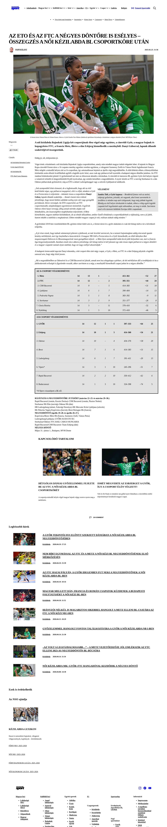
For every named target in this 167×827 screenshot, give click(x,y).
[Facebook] (145, 788)
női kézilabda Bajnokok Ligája (20, 162)
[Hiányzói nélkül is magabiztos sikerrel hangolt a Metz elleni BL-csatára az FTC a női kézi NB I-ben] (24, 620)
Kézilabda (46, 544)
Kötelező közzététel (142, 821)
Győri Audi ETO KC (17, 167)
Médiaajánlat (143, 804)
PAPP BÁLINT (21, 50)
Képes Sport (88, 19)
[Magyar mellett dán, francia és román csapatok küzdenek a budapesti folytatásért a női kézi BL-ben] (24, 601)
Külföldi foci (45, 797)
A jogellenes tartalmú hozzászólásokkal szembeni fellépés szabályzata (144, 812)
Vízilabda (95, 824)
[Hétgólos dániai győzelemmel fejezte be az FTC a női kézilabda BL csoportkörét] (67, 475)
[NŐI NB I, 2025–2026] (26, 754)
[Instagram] (140, 788)
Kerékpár (73, 812)
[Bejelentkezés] (124, 8)
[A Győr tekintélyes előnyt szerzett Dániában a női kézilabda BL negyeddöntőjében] (24, 545)
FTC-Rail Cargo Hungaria (19, 176)
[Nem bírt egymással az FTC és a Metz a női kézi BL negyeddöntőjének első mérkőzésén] (24, 563)
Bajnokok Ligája (48, 822)
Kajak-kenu (71, 808)
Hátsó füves (108, 19)
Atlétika (72, 800)
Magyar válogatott (24, 818)
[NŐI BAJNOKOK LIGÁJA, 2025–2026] (26, 772)
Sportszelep (115, 797)
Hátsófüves (24, 811)
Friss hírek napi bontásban (63, 19)
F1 (86, 8)
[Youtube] (149, 788)
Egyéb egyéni (71, 822)
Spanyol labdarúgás (49, 807)
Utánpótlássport (120, 19)
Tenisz (71, 818)
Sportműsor (78, 19)
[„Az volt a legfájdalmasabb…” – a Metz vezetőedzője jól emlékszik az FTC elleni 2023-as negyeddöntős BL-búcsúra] (24, 657)
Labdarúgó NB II (24, 807)
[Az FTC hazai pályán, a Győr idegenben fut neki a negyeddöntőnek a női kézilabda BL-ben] (24, 582)
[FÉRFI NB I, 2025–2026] (26, 746)
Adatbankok (31, 8)
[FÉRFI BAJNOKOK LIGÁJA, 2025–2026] (26, 763)
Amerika (79, 8)
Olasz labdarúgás (49, 812)
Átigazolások (25, 814)
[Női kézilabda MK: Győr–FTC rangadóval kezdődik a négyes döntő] (24, 676)
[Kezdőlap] (15, 8)
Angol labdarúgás (49, 801)
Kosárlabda (96, 813)
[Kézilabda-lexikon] (25, 721)
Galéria (114, 8)
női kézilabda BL (16, 171)
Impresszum (142, 800)
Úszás (71, 804)
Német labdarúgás (49, 817)
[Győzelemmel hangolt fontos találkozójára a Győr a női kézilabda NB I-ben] (24, 638)
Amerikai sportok (95, 820)
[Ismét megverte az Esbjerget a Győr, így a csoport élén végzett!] (126, 475)
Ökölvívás (73, 815)
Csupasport (98, 19)
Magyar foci (20, 797)
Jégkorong (96, 816)
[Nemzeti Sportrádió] (140, 8)
